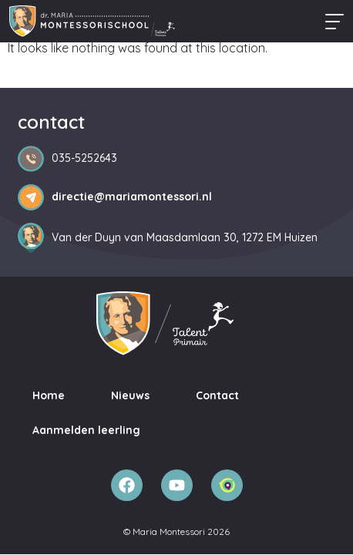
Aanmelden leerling (86, 430)
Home (48, 395)
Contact (217, 395)
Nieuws (130, 395)
